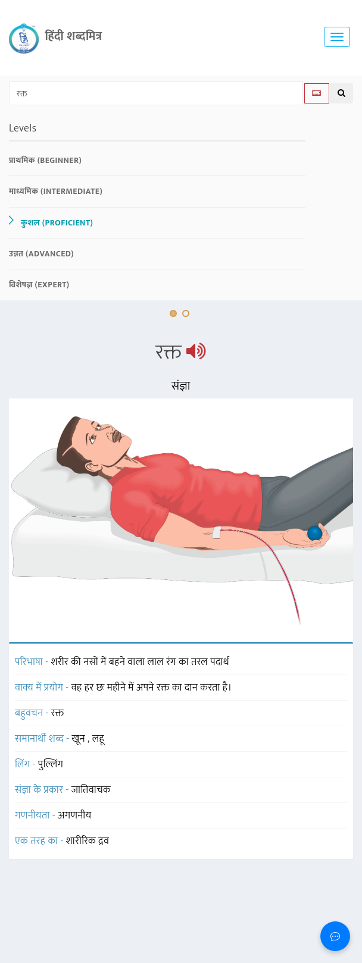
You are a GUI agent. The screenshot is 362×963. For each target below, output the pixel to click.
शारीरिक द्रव (88, 841)
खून (80, 738)
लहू (98, 738)
